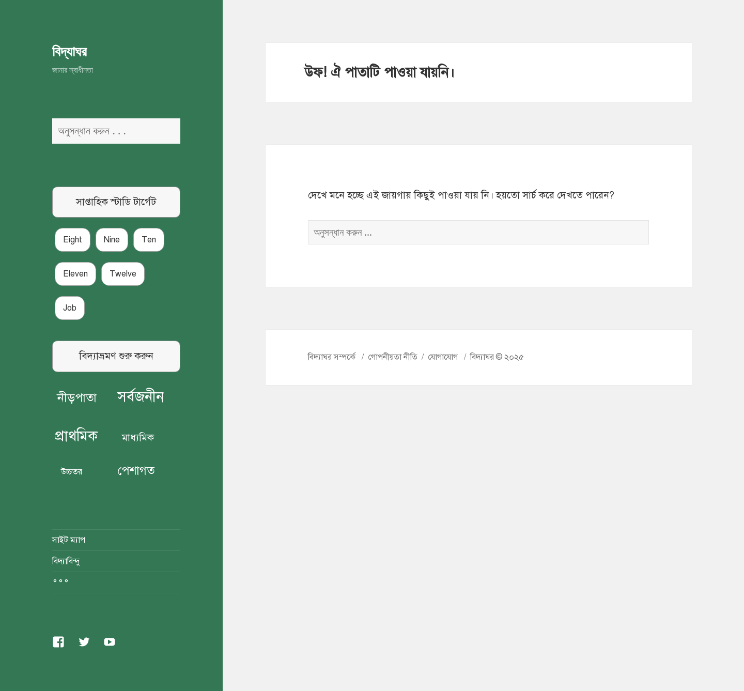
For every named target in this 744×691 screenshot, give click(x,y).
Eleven (75, 274)
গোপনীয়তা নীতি (392, 357)
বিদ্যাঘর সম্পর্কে (331, 357)
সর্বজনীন (141, 397)
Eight (72, 240)
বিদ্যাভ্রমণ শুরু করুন (116, 356)
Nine (112, 240)
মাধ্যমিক (138, 437)
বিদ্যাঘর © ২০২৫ (497, 357)
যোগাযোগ (443, 357)
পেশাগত (136, 470)
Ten (149, 240)
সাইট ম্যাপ (68, 540)
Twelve (123, 274)
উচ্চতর (71, 472)
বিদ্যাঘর (69, 50)
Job (69, 308)
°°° (60, 582)
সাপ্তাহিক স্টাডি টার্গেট (116, 202)
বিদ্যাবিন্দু (66, 561)
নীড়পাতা (77, 397)
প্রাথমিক (76, 436)
